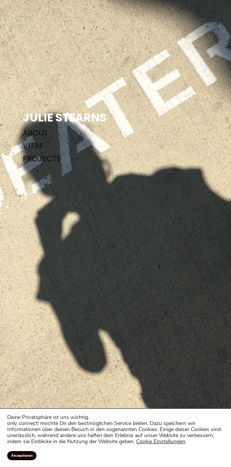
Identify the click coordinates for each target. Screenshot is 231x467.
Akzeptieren (22, 455)
